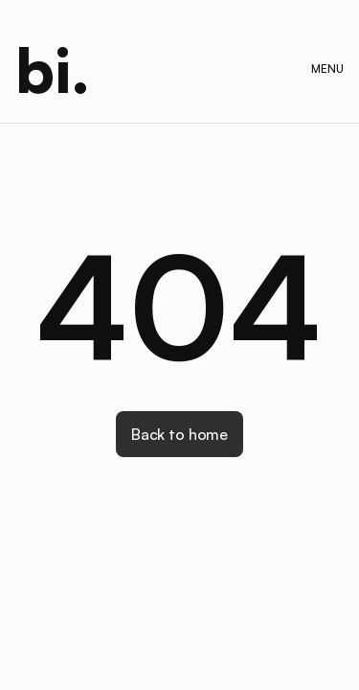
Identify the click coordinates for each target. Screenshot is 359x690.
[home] (52, 69)
